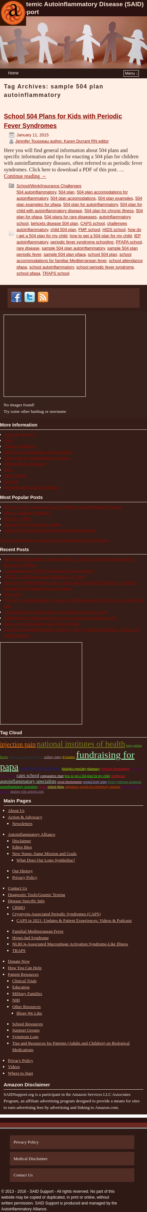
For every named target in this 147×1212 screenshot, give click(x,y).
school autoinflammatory (51, 267)
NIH (16, 1000)
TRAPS (18, 950)
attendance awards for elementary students (93, 786)
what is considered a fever (26, 757)
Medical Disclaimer (30, 1158)
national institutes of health (81, 743)
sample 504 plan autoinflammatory (73, 248)
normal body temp (95, 782)
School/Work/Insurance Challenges (49, 185)
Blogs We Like (29, 1013)
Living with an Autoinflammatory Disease (37, 458)
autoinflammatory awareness (18, 786)
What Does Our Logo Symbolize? (46, 860)
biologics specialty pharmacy (81, 768)
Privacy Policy (24, 877)
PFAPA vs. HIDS (17, 518)
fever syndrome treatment (124, 782)
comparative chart (52, 776)
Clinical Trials (24, 980)
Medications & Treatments (25, 463)
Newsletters (22, 823)
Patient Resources (23, 974)
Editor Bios (22, 847)
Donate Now (19, 961)
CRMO (18, 907)
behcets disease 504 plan (54, 223)
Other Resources (26, 1006)
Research (11, 481)
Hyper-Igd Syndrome (30, 937)
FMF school (89, 229)
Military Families (27, 993)
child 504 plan (63, 229)
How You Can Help (24, 967)
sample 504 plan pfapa (65, 254)
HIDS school (113, 229)
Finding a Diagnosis (20, 446)
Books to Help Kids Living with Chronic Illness (41, 623)
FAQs (8, 440)
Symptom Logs (25, 1036)
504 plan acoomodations (73, 198)
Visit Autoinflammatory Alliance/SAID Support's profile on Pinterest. (54, 540)
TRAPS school (55, 273)
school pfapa (28, 273)
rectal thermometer (69, 782)
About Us (16, 810)
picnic (42, 786)
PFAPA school (129, 242)
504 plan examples (115, 198)
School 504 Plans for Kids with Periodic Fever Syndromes (50, 530)
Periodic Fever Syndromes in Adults (32, 524)
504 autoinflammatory (36, 192)
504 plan (67, 192)
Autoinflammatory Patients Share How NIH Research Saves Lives (56, 612)
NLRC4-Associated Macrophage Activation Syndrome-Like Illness (70, 943)
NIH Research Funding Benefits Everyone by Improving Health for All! (60, 617)
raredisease (118, 776)
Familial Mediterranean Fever (37, 931)
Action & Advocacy (19, 434)
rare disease (28, 248)
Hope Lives (13, 594)
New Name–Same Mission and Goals (44, 853)
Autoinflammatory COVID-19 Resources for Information (49, 570)
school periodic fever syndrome (105, 267)
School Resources (27, 1023)
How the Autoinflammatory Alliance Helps (37, 452)
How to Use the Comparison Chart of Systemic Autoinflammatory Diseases (63, 507)
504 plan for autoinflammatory (90, 204)
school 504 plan (102, 254)
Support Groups (25, 1030)
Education (20, 987)
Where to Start (20, 1073)
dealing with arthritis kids (27, 791)
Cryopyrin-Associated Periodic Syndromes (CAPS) (56, 913)
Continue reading (25, 176)
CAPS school (92, 223)
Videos (14, 1066)
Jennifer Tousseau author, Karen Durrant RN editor (62, 141)
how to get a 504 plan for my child (101, 235)
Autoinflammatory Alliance (31, 834)
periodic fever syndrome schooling (82, 242)
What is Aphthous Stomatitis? (27, 512)
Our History (22, 870)
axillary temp (52, 757)
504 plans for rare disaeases (70, 216)
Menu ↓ (131, 73)
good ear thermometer (115, 768)
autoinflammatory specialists (28, 781)
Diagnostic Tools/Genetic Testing (36, 894)
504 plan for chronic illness (109, 210)
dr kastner (68, 757)
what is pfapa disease (40, 768)
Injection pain (18, 744)
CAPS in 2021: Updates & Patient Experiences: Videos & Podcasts (74, 920)
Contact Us (17, 888)
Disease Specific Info (26, 900)
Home (13, 73)
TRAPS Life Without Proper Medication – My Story (45, 576)
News (8, 469)
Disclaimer (21, 840)
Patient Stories (15, 475)
